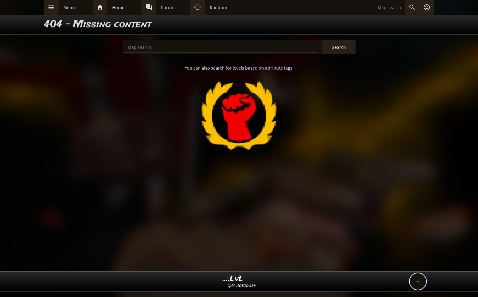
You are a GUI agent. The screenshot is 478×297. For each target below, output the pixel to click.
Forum (168, 7)
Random (218, 7)
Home (118, 7)
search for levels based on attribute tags (251, 68)
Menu (69, 7)
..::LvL (233, 278)
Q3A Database (241, 285)
